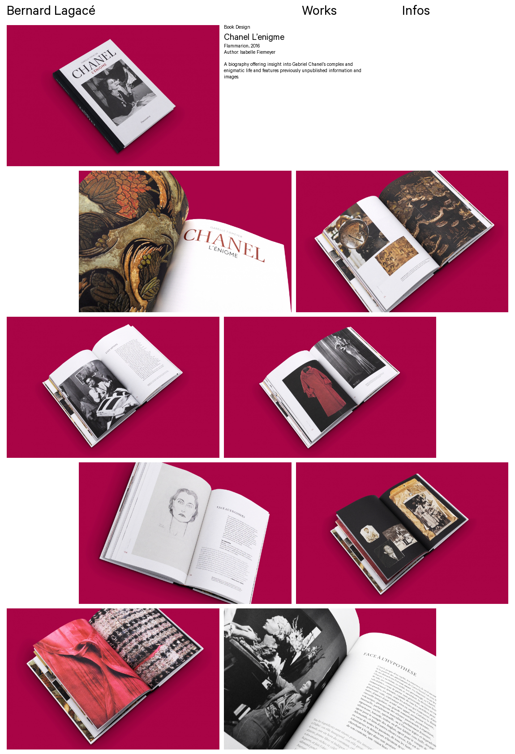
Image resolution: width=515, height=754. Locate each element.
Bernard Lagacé (51, 12)
